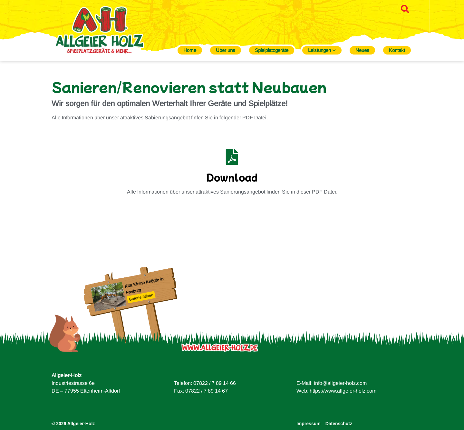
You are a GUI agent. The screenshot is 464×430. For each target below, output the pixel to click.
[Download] (232, 157)
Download (232, 177)
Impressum (308, 423)
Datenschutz (338, 423)
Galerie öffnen (141, 297)
